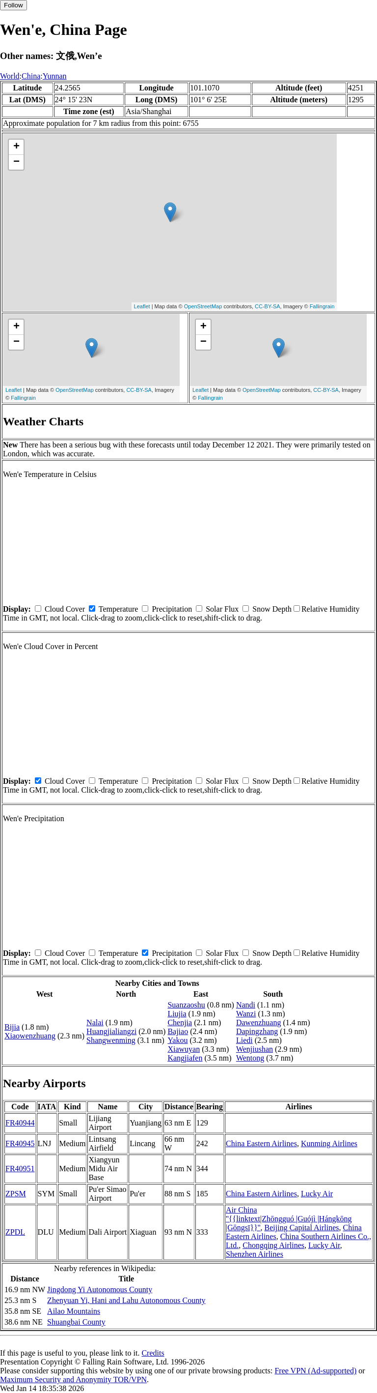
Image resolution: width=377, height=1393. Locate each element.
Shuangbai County (76, 1322)
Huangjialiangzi (111, 1031)
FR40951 (20, 1168)
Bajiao (177, 1031)
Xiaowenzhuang (29, 1036)
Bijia (12, 1027)
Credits (152, 1353)
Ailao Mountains (73, 1311)
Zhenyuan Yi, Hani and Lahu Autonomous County (126, 1300)
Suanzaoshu (186, 1005)
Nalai (95, 1022)
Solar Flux (222, 609)
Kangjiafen (184, 1058)
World (10, 76)
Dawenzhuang (258, 1022)
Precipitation (172, 609)
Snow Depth (272, 609)
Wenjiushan (254, 1049)
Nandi (245, 1005)
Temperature (118, 609)
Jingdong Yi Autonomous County (99, 1289)
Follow (13, 5)
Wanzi (246, 1013)
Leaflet (142, 306)
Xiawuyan (183, 1049)
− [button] (16, 162)
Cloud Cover (65, 609)
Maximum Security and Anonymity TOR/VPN (73, 1379)
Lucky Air (317, 1193)
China (31, 76)
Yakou (177, 1040)
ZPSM (15, 1193)
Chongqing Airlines (273, 1245)
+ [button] (16, 147)
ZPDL (15, 1232)
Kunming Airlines (329, 1143)
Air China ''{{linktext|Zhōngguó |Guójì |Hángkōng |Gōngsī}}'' (289, 1219)
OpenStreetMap (203, 306)
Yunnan (55, 76)
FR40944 (20, 1123)
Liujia (176, 1013)
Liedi (244, 1040)
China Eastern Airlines (261, 1143)
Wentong (250, 1058)
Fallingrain (322, 306)
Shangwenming (110, 1040)
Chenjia (179, 1022)
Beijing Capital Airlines (302, 1227)
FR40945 (20, 1143)
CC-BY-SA (267, 306)
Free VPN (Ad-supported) (315, 1370)
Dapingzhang (257, 1031)
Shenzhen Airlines (254, 1254)
